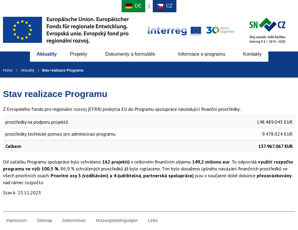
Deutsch (133, 6)
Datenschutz (74, 220)
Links (153, 220)
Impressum (16, 220)
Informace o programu (201, 54)
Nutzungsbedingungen (117, 220)
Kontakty (252, 54)
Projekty (78, 54)
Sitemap (44, 220)
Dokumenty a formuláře (130, 54)
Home (8, 70)
